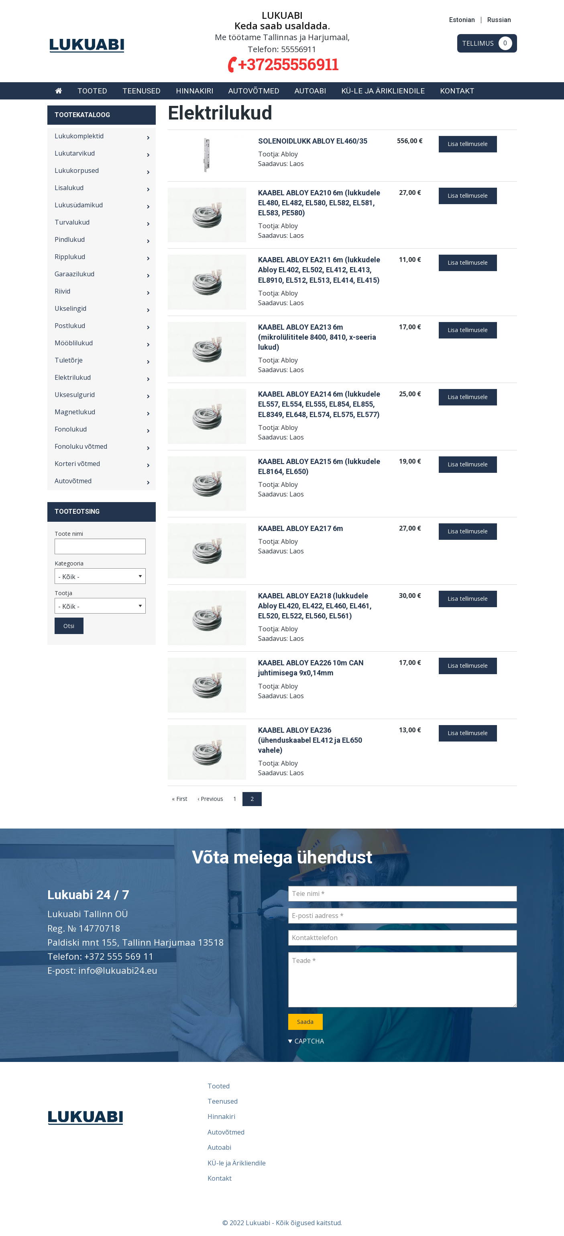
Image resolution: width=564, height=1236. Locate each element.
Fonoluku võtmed (81, 446)
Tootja (63, 593)
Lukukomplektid (79, 136)
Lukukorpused (77, 170)
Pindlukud (70, 239)
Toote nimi (69, 533)
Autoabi (310, 90)
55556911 (298, 49)
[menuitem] (58, 90)
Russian (499, 20)
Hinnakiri (194, 90)
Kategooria (69, 563)
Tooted (92, 90)
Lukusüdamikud (79, 205)
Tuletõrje (69, 360)
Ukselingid (70, 308)
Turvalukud (72, 222)
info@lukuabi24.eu (117, 970)
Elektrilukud (73, 377)
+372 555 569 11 (119, 956)
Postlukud (70, 325)
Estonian (462, 20)
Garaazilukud (74, 273)
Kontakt (457, 90)
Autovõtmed (253, 90)
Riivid (62, 291)
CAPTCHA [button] (309, 1041)
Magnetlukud (75, 411)
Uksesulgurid (75, 394)
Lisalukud (69, 187)
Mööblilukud (74, 342)
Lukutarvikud (75, 153)
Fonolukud (71, 429)
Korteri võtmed (77, 463)
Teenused (141, 90)
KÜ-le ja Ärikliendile (383, 90)
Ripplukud (70, 256)
